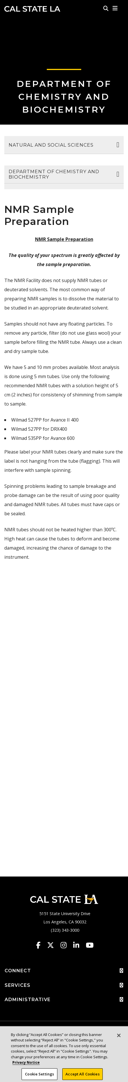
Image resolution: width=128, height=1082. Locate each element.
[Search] (105, 8)
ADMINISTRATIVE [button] (64, 1000)
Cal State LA (32, 9)
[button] (115, 8)
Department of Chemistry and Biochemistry (64, 97)
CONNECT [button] (64, 971)
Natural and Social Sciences (51, 145)
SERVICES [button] (64, 985)
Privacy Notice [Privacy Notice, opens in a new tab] (26, 1064)
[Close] (119, 1038)
